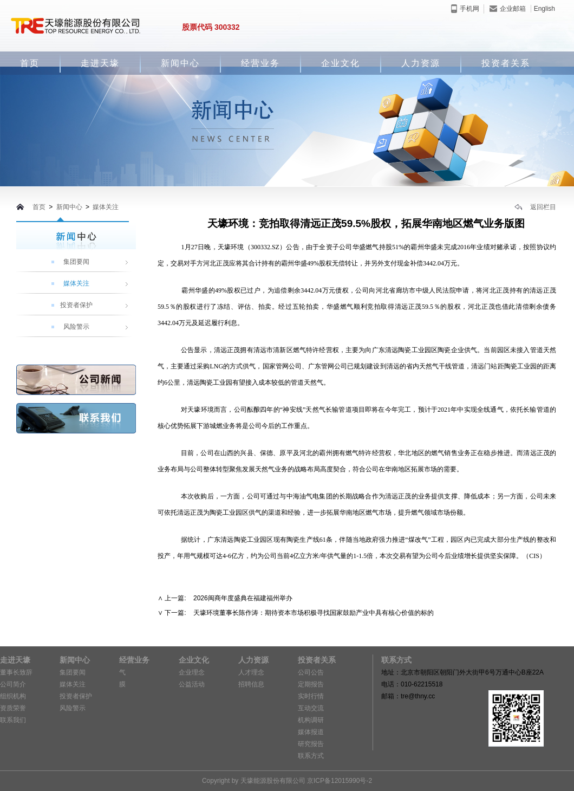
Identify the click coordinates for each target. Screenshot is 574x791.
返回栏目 (535, 207)
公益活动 (192, 684)
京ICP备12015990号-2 (339, 780)
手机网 (465, 8)
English (544, 8)
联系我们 (13, 720)
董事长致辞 (16, 672)
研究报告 (311, 744)
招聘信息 (251, 684)
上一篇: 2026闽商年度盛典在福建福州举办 (228, 598)
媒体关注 (106, 207)
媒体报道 (311, 732)
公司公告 (311, 672)
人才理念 (251, 672)
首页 (30, 63)
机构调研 (311, 720)
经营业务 (260, 63)
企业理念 (192, 672)
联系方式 (311, 756)
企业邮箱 (508, 8)
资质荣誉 (13, 708)
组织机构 (13, 696)
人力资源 (420, 63)
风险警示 (76, 326)
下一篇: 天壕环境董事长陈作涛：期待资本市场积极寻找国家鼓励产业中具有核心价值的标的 (299, 613)
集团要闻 (76, 261)
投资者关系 (505, 63)
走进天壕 (100, 63)
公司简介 (13, 684)
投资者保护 (76, 305)
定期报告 (311, 684)
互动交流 (311, 708)
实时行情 (311, 696)
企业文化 (340, 63)
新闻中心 (180, 63)
